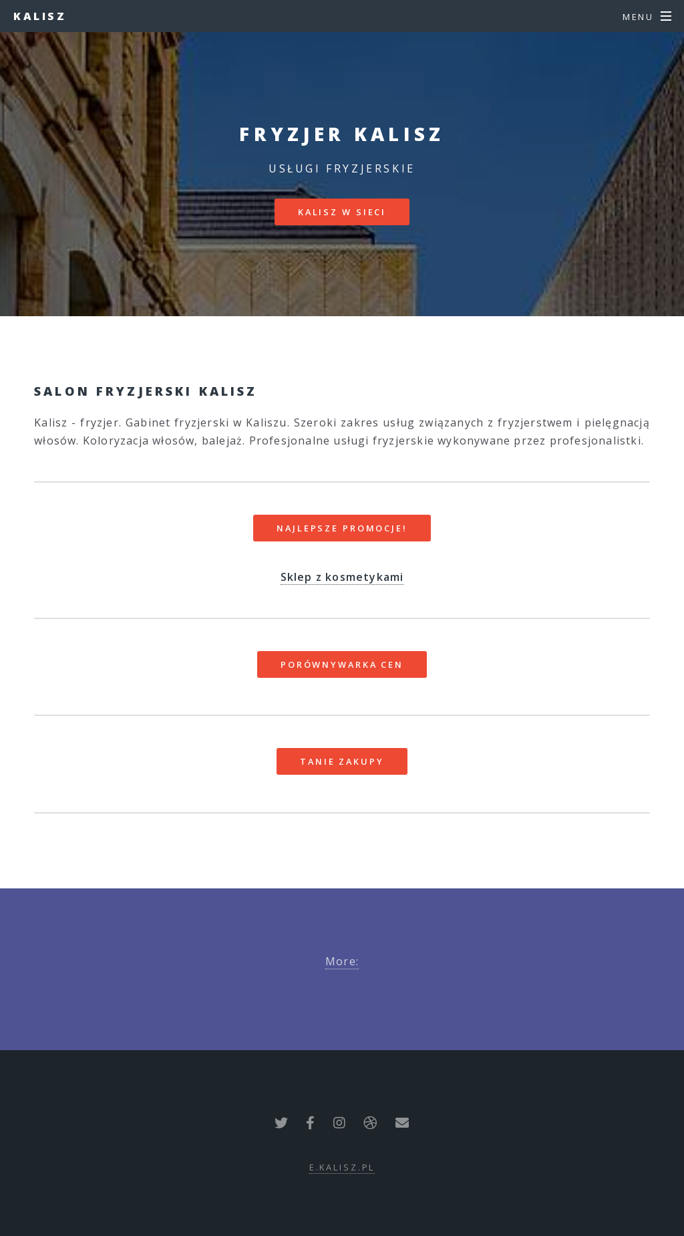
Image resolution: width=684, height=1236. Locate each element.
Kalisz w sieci (342, 212)
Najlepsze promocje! (342, 528)
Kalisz (40, 16)
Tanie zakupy (342, 761)
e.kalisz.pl (342, 1167)
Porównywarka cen (342, 664)
